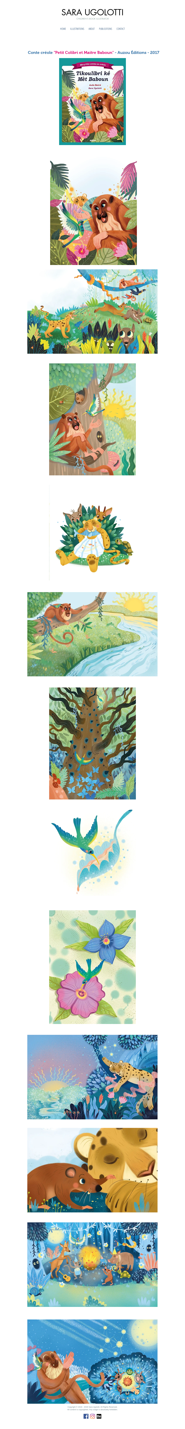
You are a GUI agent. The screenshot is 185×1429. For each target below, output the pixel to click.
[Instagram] (92, 1416)
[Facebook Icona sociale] (86, 1416)
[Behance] (99, 1416)
